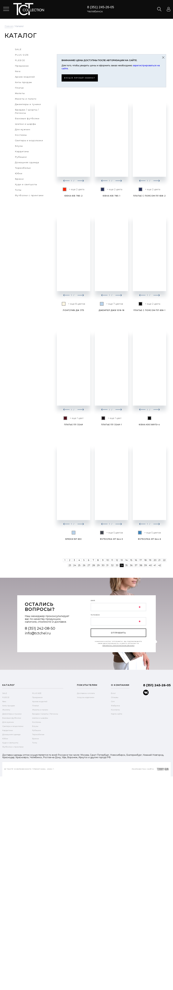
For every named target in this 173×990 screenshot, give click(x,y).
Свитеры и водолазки (12, 726)
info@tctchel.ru (38, 633)
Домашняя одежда (11, 734)
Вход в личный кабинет (82, 78)
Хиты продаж (8, 705)
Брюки (35, 738)
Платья (35, 705)
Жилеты (6, 709)
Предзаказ (37, 697)
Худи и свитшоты (10, 742)
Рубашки (36, 730)
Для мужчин (8, 722)
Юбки (5, 738)
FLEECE (5, 697)
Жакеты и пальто (40, 709)
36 (131, 565)
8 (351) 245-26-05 (100, 7)
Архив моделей (39, 701)
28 (93, 565)
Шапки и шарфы (40, 718)
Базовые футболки (11, 718)
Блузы (35, 726)
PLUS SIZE (36, 693)
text (29, 9)
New (4, 701)
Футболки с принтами (12, 746)
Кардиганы (7, 730)
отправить (118, 632)
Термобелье (38, 734)
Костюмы (36, 722)
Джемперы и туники (11, 714)
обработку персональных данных (118, 645)
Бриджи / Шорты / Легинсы (45, 714)
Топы (34, 742)
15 (131, 560)
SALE (4, 693)
